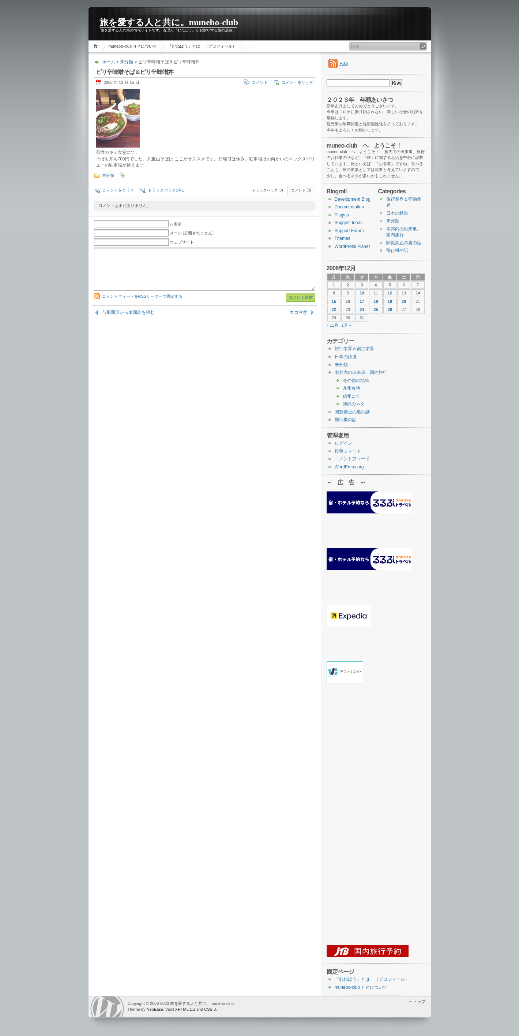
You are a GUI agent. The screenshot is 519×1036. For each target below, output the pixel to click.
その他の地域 (356, 380)
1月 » (346, 325)
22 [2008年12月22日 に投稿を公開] (334, 309)
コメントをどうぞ (297, 82)
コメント (260, 82)
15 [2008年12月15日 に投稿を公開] (334, 301)
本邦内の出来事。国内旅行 (361, 372)
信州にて (351, 396)
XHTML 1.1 (185, 1009)
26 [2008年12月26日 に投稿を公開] (390, 309)
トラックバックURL (166, 190)
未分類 (126, 61)
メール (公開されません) (192, 233)
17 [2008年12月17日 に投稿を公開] (362, 301)
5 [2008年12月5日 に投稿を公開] (390, 285)
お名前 (176, 224)
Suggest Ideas (349, 222)
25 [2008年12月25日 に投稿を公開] (375, 309)
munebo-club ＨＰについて (133, 46)
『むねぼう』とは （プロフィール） (202, 46)
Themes (342, 238)
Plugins (342, 215)
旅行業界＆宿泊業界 (354, 348)
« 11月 (332, 325)
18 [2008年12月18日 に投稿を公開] (375, 301)
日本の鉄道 (397, 213)
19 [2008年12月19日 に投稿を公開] (390, 301)
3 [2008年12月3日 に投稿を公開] (362, 285)
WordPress (107, 1006)
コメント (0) (301, 190)
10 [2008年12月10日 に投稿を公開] (362, 293)
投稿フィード (348, 451)
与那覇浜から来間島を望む (128, 312)
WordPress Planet (352, 246)
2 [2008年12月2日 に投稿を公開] (348, 285)
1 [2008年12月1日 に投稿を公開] (334, 285)
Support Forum (349, 230)
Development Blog (353, 199)
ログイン (343, 443)
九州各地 (351, 388)
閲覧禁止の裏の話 (403, 242)
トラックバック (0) (267, 190)
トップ (419, 1001)
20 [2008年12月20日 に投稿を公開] (404, 301)
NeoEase (154, 1009)
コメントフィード (352, 458)
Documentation (349, 206)
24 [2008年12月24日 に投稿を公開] (362, 309)
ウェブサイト (182, 242)
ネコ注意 (298, 312)
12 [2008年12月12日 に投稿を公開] (390, 293)
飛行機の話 (397, 250)
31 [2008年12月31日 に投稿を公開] (362, 318)
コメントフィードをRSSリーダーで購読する (142, 296)
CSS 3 (210, 1009)
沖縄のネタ (354, 403)
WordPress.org (349, 466)
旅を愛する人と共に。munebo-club (168, 22)
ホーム (97, 46)
